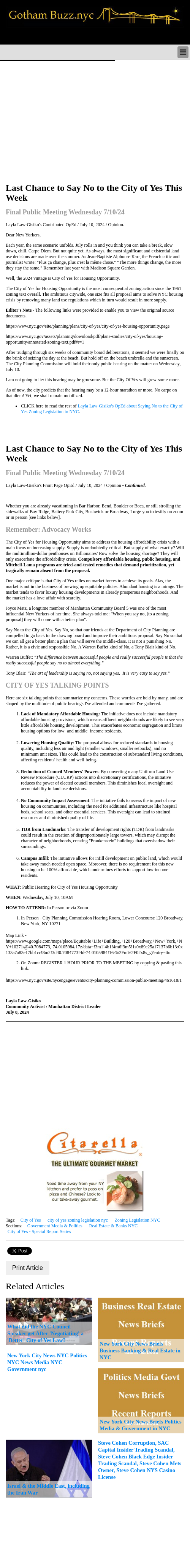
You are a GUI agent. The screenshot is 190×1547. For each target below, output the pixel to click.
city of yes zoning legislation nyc (78, 1220)
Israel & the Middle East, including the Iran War (48, 1489)
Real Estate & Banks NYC (113, 1225)
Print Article (27, 1268)
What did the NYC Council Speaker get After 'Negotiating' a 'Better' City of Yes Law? (45, 1333)
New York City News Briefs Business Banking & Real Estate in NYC (140, 1350)
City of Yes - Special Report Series (39, 1231)
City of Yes (31, 1220)
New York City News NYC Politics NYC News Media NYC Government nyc (47, 1362)
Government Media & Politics (54, 1225)
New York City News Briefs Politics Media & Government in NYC (141, 1425)
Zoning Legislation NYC (137, 1220)
